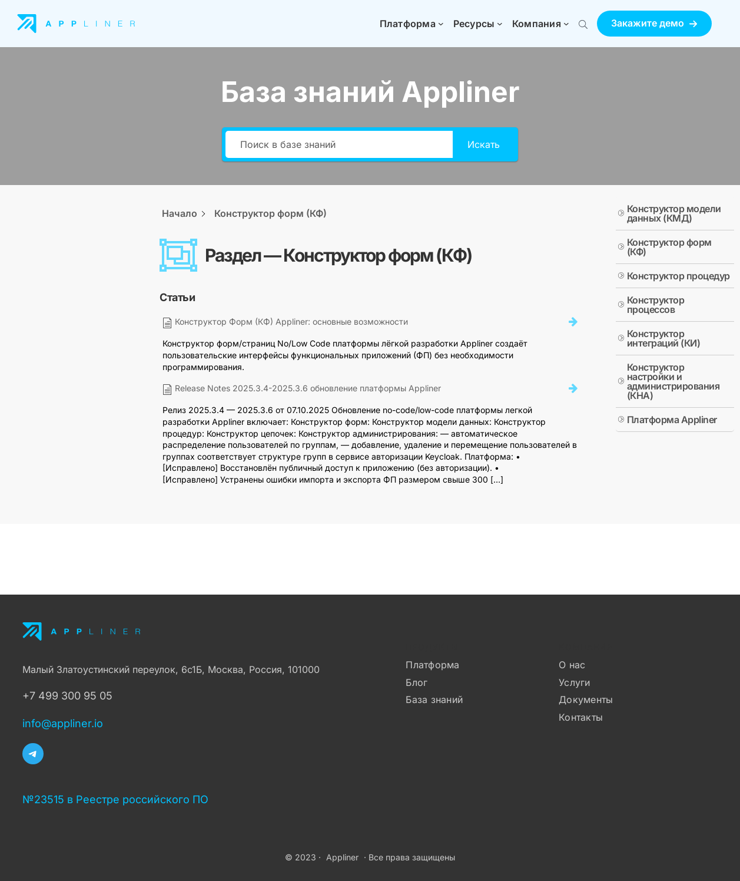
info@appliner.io (62, 723)
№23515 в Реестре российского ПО (115, 799)
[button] (654, 23)
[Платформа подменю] (441, 24)
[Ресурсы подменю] (500, 24)
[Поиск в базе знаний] (339, 144)
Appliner (342, 857)
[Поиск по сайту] (583, 24)
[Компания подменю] (566, 24)
